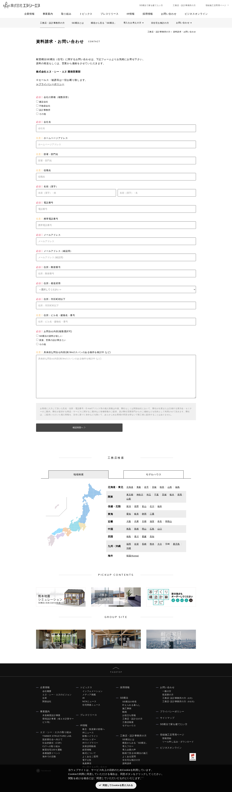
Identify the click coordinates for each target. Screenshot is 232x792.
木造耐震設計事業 (51, 715)
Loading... (116, 242)
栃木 (172, 494)
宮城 (154, 487)
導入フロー (128, 746)
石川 (152, 506)
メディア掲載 (89, 694)
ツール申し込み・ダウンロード (178, 741)
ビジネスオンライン (196, 13)
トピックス (85, 13)
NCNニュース (89, 701)
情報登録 (166, 738)
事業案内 (48, 13)
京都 (144, 521)
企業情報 (29, 13)
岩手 (146, 487)
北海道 (129, 487)
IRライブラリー (90, 743)
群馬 (180, 494)
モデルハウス (129, 725)
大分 (159, 544)
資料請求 (126, 763)
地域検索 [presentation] (78, 474)
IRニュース (88, 732)
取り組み (66, 13)
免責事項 (86, 763)
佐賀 (136, 544)
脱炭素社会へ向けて (52, 739)
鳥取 (128, 529)
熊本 (152, 544)
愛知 (128, 514)
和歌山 (168, 521)
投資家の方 (168, 694)
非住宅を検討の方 (160, 23)
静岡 (144, 514)
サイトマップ (167, 718)
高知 (152, 536)
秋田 (162, 487)
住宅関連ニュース (91, 705)
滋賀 (152, 521)
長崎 (144, 544)
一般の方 (166, 691)
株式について (89, 753)
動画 (124, 712)
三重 (152, 514)
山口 (159, 529)
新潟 (128, 506)
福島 (177, 487)
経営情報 (86, 749)
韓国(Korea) (132, 556)
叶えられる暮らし (131, 705)
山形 (170, 487)
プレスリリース (109, 13)
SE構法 (124, 697)
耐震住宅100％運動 (52, 749)
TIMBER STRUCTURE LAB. (57, 736)
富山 (144, 506)
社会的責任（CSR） (52, 743)
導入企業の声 (129, 749)
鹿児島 (176, 544)
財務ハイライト (90, 736)
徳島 (128, 536)
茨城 (164, 494)
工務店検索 (128, 722)
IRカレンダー (89, 739)
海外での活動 (49, 756)
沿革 (44, 698)
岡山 (144, 529)
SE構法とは (78, 23)
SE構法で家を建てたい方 (151, 5)
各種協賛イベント (51, 753)
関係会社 (46, 701)
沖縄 (128, 548)
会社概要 (46, 691)
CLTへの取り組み (51, 746)
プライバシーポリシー (172, 711)
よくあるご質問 (90, 756)
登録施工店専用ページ (216, 5)
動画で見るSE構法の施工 (135, 753)
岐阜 (136, 514)
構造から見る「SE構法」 (103, 23)
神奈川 (140, 494)
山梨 (128, 499)
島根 (136, 529)
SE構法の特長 (129, 701)
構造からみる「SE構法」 (135, 743)
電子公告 (86, 760)
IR (83, 698)
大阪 (128, 521)
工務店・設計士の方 (132, 719)
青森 (139, 487)
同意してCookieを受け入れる (118, 785)
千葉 (156, 494)
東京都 (129, 494)
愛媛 (144, 536)
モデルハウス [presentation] (153, 474)
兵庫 (136, 521)
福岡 (128, 544)
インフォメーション (92, 691)
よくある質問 (129, 756)
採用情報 (148, 13)
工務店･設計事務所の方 (178, 698)
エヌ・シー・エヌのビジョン (57, 694)
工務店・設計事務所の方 (184, 5)
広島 (152, 529)
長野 (136, 506)
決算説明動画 (89, 746)
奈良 (159, 521)
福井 (159, 506)
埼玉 (149, 494)
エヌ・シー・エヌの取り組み (55, 732)
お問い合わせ (169, 13)
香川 (136, 536)
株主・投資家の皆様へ (93, 729)
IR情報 (130, 13)
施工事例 (126, 708)
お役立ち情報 (129, 715)
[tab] (78, 474)
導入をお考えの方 (134, 23)
